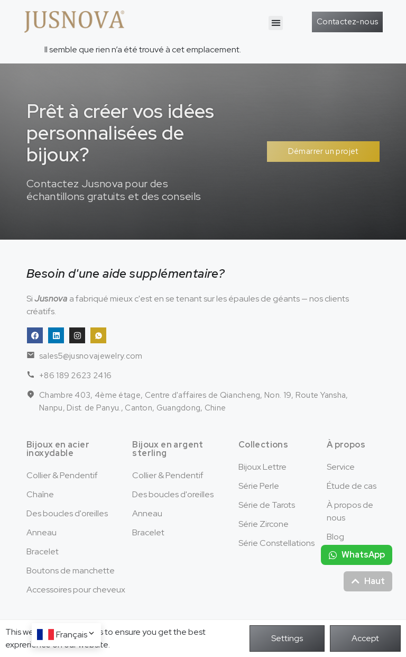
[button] (276, 23)
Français (76, 634)
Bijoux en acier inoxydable (57, 449)
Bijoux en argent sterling (167, 449)
